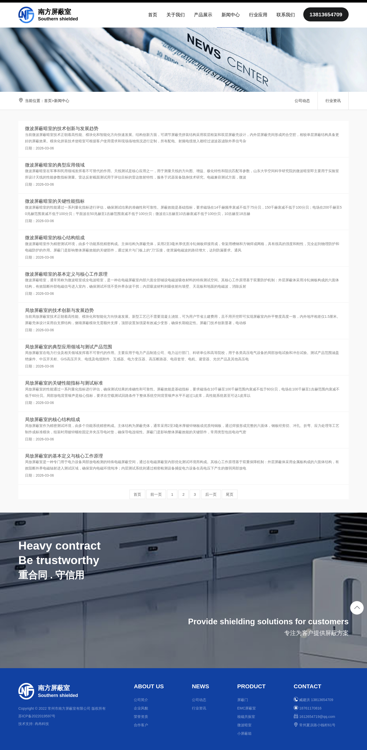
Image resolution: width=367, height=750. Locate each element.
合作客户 (141, 725)
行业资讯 (333, 100)
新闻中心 (61, 100)
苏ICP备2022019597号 (36, 716)
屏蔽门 (242, 700)
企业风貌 (141, 708)
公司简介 (141, 700)
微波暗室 (244, 725)
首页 (48, 100)
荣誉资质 (141, 717)
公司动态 (302, 100)
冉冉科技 (42, 724)
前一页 (156, 494)
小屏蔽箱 (244, 733)
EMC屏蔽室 (246, 708)
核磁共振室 (246, 717)
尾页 (229, 494)
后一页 (211, 494)
